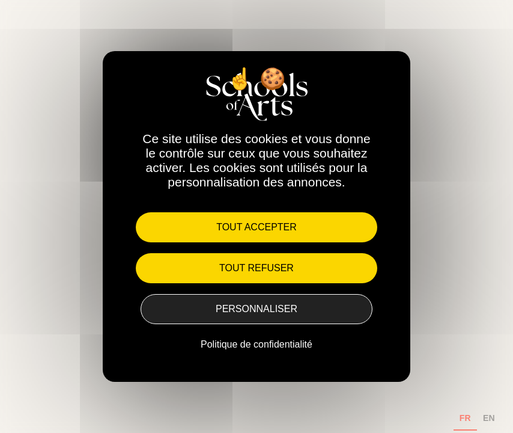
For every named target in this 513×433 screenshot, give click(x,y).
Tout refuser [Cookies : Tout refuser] (256, 268)
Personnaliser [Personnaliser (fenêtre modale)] (256, 309)
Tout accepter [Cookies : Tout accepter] (256, 227)
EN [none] (489, 418)
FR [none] (465, 418)
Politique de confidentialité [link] (256, 344)
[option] (489, 419)
